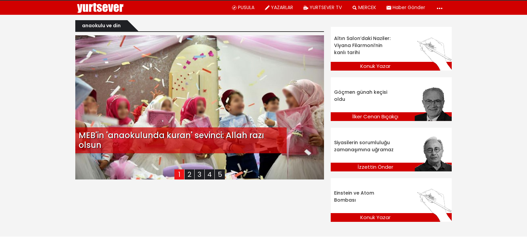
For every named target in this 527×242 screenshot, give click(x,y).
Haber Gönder (405, 7)
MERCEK (364, 7)
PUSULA (243, 7)
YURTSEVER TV (322, 7)
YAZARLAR (279, 7)
